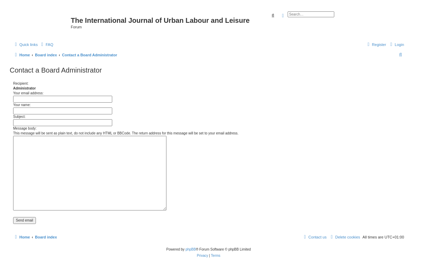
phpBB (190, 249)
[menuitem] (46, 44)
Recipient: (20, 83)
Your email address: (28, 93)
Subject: (19, 117)
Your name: (22, 105)
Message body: (25, 128)
